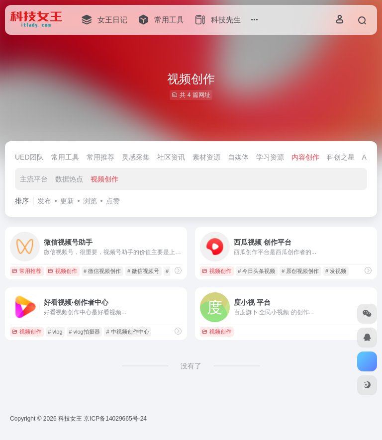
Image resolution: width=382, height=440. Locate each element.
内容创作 (305, 157)
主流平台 (34, 179)
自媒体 (238, 157)
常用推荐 (100, 157)
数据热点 (69, 179)
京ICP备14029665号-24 (116, 418)
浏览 (90, 201)
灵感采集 (136, 157)
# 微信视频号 (143, 271)
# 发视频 (335, 271)
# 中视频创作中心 (127, 332)
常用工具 (65, 157)
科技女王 (70, 418)
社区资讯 (171, 157)
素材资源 (206, 157)
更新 (67, 201)
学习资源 (270, 157)
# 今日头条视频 (256, 271)
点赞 (113, 201)
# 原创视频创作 (300, 271)
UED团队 (29, 157)
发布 (44, 201)
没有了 (191, 366)
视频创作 (104, 179)
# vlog (55, 332)
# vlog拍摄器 (84, 332)
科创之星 (341, 157)
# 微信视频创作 (102, 271)
